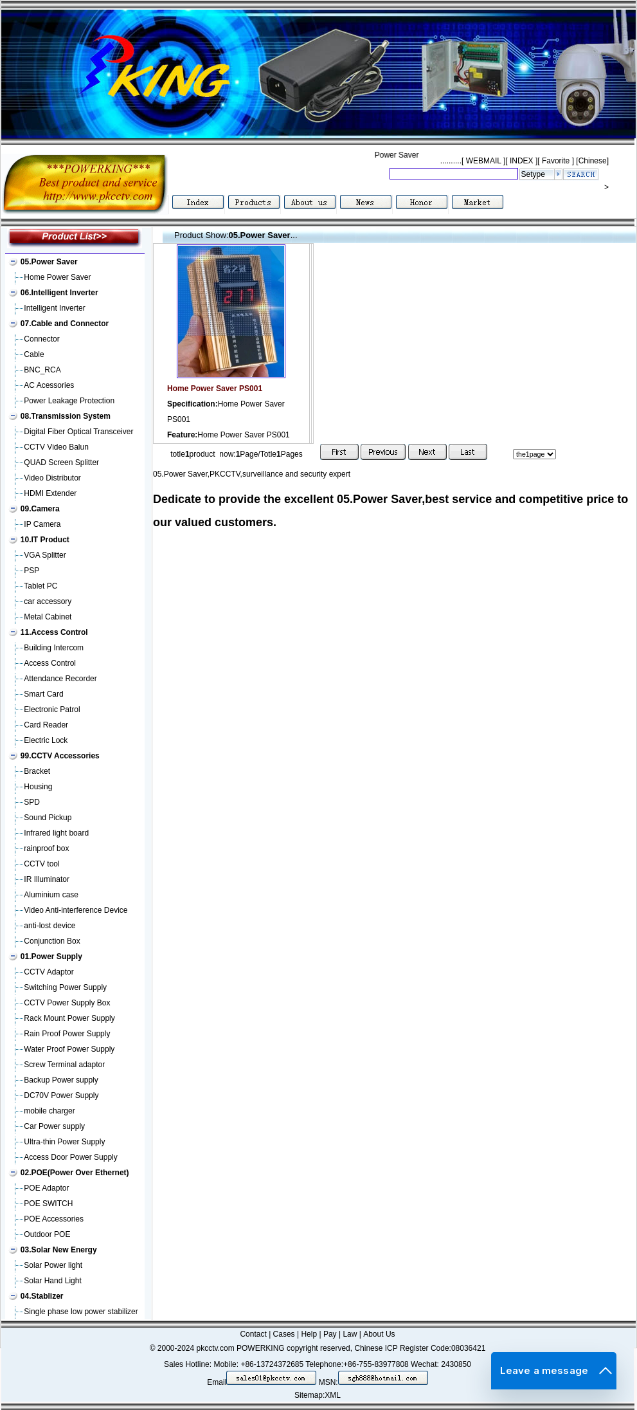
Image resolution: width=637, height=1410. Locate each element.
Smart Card (43, 694)
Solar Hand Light (52, 1280)
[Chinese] (592, 160)
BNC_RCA (42, 369)
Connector (41, 338)
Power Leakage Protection (69, 400)
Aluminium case (51, 894)
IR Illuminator (46, 879)
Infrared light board (56, 833)
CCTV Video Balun (56, 447)
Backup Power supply (61, 1080)
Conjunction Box (52, 941)
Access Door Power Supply (70, 1157)
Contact (253, 1334)
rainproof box (46, 848)
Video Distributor (52, 477)
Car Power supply (54, 1126)
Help (309, 1334)
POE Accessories (54, 1218)
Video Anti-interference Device (75, 910)
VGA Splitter (45, 555)
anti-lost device (49, 925)
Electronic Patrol (52, 709)
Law (350, 1334)
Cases (284, 1334)
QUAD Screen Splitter (61, 462)
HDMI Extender (50, 493)
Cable (34, 354)
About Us (379, 1334)
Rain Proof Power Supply (67, 1033)
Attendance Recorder (60, 678)
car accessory (47, 601)
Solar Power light (53, 1265)
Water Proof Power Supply (69, 1049)
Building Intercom (54, 647)
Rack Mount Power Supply (69, 1018)
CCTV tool (41, 863)
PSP (31, 570)
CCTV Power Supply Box (67, 1002)
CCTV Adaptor (48, 971)
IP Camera (42, 524)
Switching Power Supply (65, 987)
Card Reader (46, 724)
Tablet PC (40, 586)
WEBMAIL (483, 160)
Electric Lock (45, 740)
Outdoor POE (47, 1234)
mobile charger (49, 1110)
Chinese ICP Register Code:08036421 (419, 1348)
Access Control (50, 663)
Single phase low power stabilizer (81, 1311)
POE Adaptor (46, 1188)
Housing (38, 786)
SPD (32, 802)
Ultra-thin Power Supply (64, 1141)
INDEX (521, 160)
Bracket (37, 771)
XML (333, 1395)
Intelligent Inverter (54, 308)
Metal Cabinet (47, 616)
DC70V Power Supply (61, 1095)
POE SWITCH (48, 1203)
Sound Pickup (47, 817)
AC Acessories (49, 385)
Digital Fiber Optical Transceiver (78, 431)
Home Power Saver (57, 277)
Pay (330, 1334)
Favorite (556, 160)
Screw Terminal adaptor (64, 1064)
